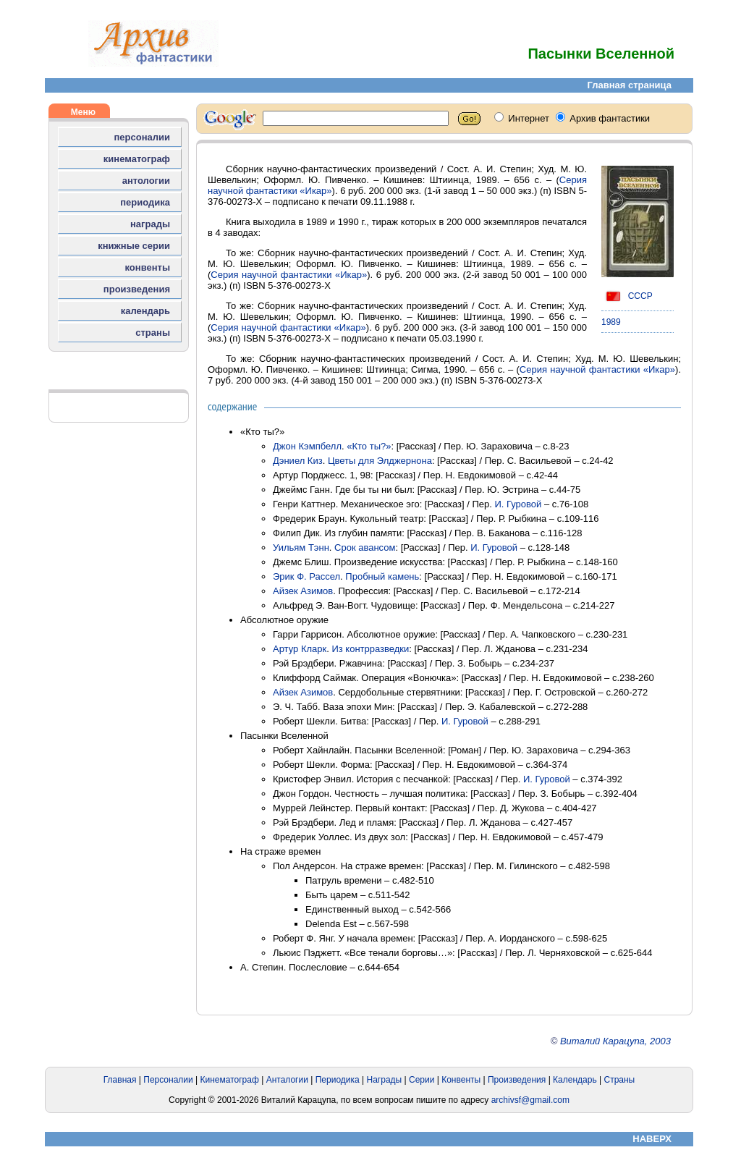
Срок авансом (364, 547)
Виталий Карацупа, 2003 (615, 1041)
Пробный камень (382, 576)
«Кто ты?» (369, 446)
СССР (627, 296)
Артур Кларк (299, 648)
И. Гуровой (517, 504)
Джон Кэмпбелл (307, 446)
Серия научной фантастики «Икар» (289, 274)
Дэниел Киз (298, 460)
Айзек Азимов (303, 590)
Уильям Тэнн (301, 547)
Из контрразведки (370, 648)
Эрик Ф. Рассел (306, 576)
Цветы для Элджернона (380, 460)
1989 (611, 322)
